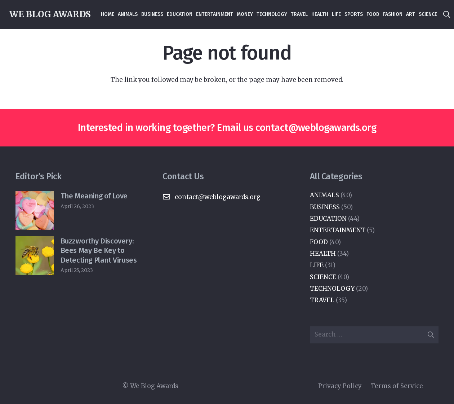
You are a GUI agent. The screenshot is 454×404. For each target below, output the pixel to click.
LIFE (317, 265)
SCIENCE (323, 277)
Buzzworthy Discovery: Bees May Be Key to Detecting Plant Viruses (99, 250)
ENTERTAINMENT (337, 230)
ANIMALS (324, 195)
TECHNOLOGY (332, 289)
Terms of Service (397, 386)
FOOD (319, 242)
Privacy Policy (340, 386)
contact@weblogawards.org (315, 127)
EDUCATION (328, 219)
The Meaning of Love (94, 196)
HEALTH (323, 254)
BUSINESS (325, 207)
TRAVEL (322, 300)
